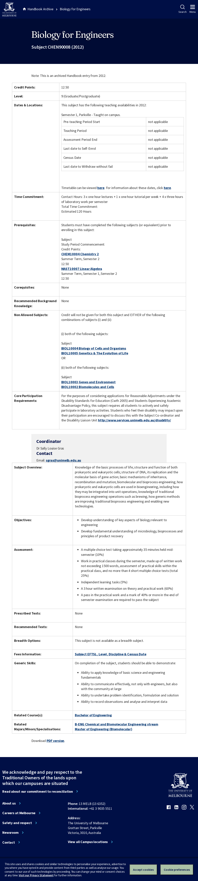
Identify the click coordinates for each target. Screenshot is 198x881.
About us (9, 803)
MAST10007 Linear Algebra (81, 268)
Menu (192, 9)
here (100, 188)
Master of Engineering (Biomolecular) (103, 729)
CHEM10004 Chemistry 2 (80, 254)
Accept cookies (143, 870)
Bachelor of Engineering (93, 715)
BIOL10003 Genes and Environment (88, 382)
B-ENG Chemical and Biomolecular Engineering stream (116, 724)
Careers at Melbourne (18, 813)
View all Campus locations (88, 842)
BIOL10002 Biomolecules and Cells (87, 387)
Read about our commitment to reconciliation (37, 791)
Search (182, 9)
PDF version (55, 740)
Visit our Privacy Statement (36, 875)
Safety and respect (17, 823)
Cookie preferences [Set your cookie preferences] (177, 870)
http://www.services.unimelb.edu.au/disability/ (134, 420)
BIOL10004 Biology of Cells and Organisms (93, 348)
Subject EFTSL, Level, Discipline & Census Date (110, 654)
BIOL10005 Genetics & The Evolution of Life (94, 353)
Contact (8, 842)
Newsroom (10, 832)
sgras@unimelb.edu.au (63, 460)
